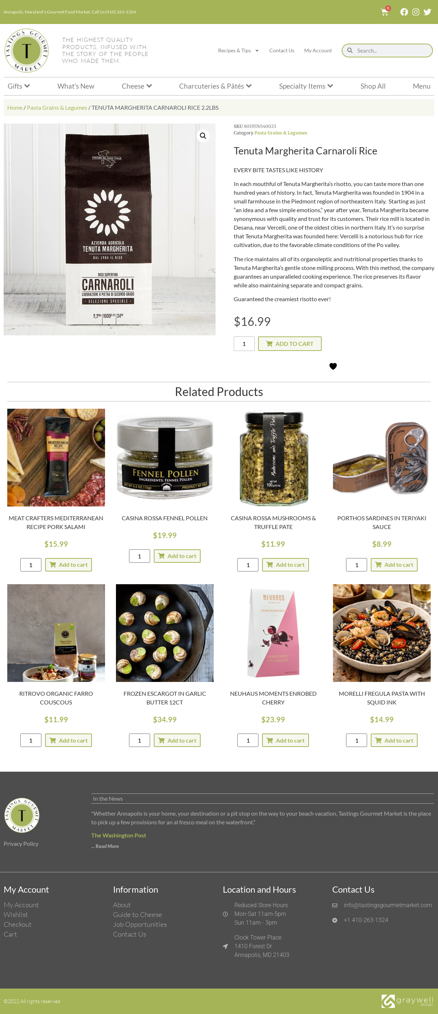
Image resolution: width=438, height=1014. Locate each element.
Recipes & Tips (239, 50)
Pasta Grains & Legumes (57, 107)
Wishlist (16, 914)
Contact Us (281, 50)
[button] (203, 135)
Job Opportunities (140, 924)
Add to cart (295, 343)
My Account (318, 50)
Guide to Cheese (137, 914)
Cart (10, 934)
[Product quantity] (244, 343)
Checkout (18, 924)
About (122, 904)
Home (15, 107)
